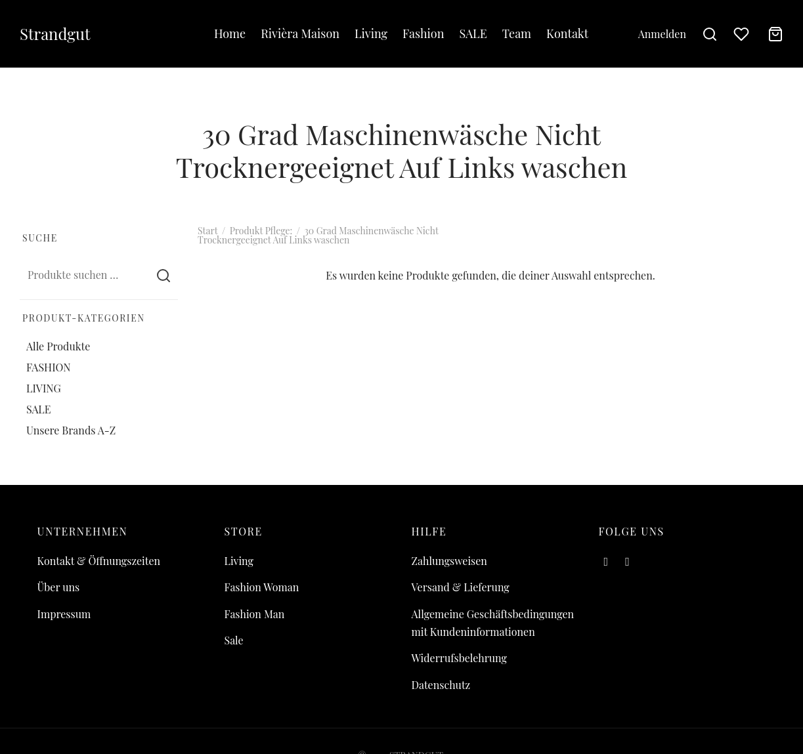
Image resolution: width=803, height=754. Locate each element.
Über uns (58, 587)
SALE (473, 33)
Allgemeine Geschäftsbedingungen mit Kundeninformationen (493, 623)
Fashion (423, 33)
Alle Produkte (58, 345)
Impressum (64, 614)
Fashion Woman (262, 587)
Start (207, 230)
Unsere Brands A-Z (71, 430)
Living (371, 33)
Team (516, 33)
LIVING (43, 388)
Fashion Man (255, 614)
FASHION (48, 367)
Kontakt (567, 33)
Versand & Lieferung (461, 587)
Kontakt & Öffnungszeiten (99, 561)
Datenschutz (441, 685)
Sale (234, 640)
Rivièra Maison (300, 33)
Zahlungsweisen (449, 561)
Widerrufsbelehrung (459, 658)
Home (230, 33)
